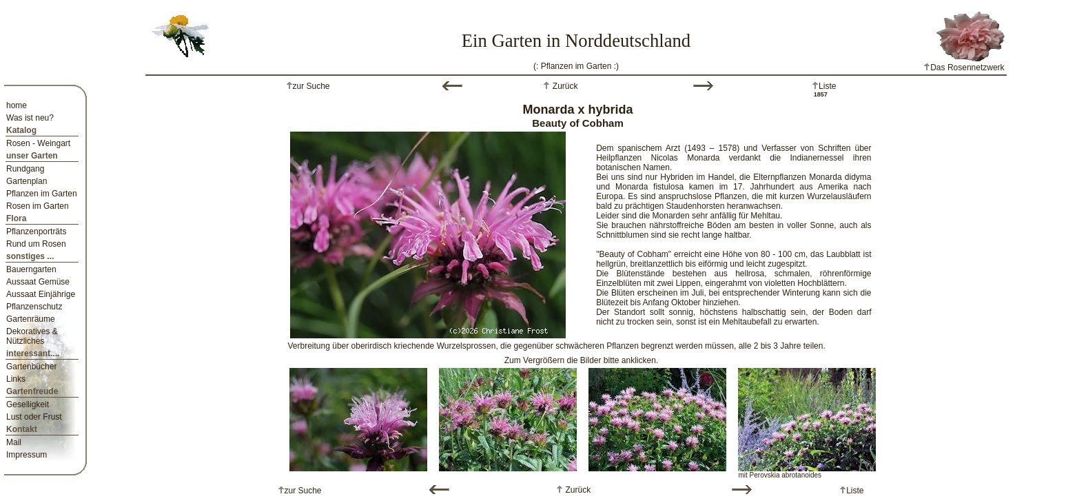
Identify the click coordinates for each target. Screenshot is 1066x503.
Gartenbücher (31, 366)
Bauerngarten (31, 269)
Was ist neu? (30, 118)
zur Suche (311, 86)
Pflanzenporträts (36, 231)
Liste (827, 86)
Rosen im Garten (37, 206)
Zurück (563, 86)
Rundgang (25, 169)
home (16, 105)
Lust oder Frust (34, 417)
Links (15, 379)
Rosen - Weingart (38, 143)
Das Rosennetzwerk (963, 67)
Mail (13, 442)
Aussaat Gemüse (38, 282)
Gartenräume (30, 319)
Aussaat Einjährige (40, 294)
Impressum (26, 455)
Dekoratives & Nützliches (32, 336)
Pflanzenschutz (34, 306)
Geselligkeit (27, 404)
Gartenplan (26, 181)
